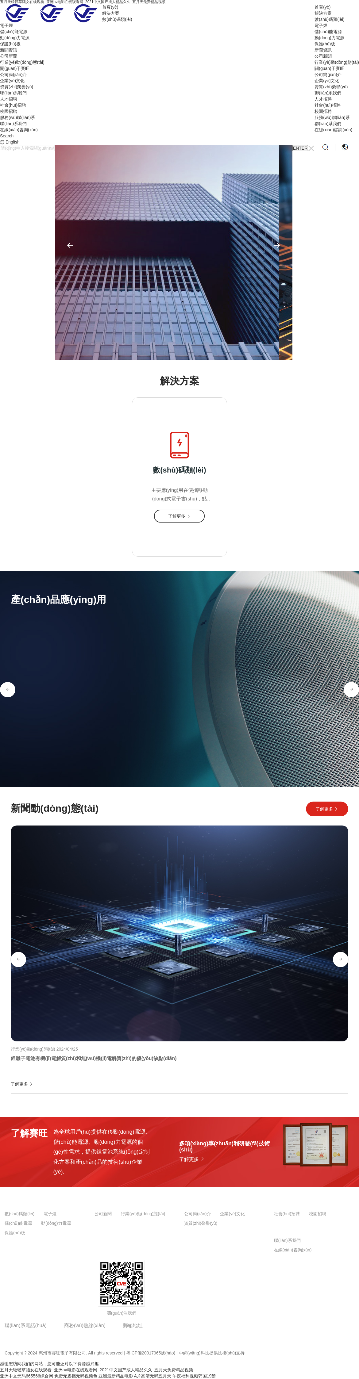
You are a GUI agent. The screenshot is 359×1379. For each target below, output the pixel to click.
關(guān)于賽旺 (329, 68)
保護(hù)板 (325, 43)
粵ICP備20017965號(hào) (150, 1352)
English (13, 142)
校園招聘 (323, 111)
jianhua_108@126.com (152, 1334)
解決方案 (323, 13)
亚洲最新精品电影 (115, 1375)
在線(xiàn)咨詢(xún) (333, 129)
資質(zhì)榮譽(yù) (331, 86)
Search (7, 135)
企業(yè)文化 (327, 80)
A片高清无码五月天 (152, 1375)
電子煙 (321, 25)
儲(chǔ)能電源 (328, 31)
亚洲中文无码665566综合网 (26, 1375)
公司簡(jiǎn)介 (328, 74)
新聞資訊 (323, 50)
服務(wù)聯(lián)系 (332, 117)
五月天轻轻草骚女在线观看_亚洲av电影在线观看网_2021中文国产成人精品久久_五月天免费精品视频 (96, 1369)
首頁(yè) (322, 7)
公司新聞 (323, 56)
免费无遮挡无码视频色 (75, 1375)
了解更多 (327, 808)
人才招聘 (323, 99)
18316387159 (81, 1334)
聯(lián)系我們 (328, 92)
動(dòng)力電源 (329, 37)
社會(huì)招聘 (328, 105)
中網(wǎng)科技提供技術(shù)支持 (212, 1352)
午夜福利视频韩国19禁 (194, 1375)
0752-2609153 (22, 1334)
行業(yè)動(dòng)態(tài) (337, 62)
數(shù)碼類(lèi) (329, 19)
